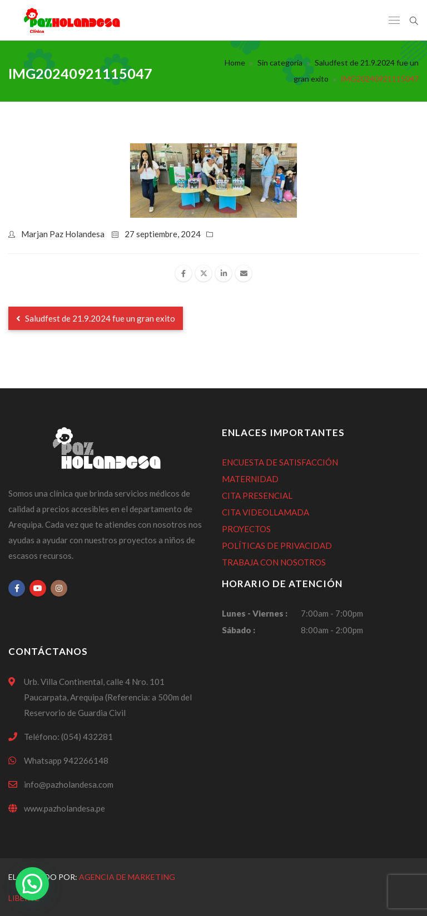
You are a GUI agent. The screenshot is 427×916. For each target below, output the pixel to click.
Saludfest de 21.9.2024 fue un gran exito (95, 318)
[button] (32, 883)
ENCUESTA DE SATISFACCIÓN (280, 462)
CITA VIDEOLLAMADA (265, 512)
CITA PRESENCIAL (257, 495)
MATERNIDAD (250, 479)
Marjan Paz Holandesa (63, 234)
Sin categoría (279, 62)
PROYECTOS (246, 529)
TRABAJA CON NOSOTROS (274, 562)
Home (235, 62)
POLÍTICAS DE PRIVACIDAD (277, 545)
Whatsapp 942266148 (66, 760)
